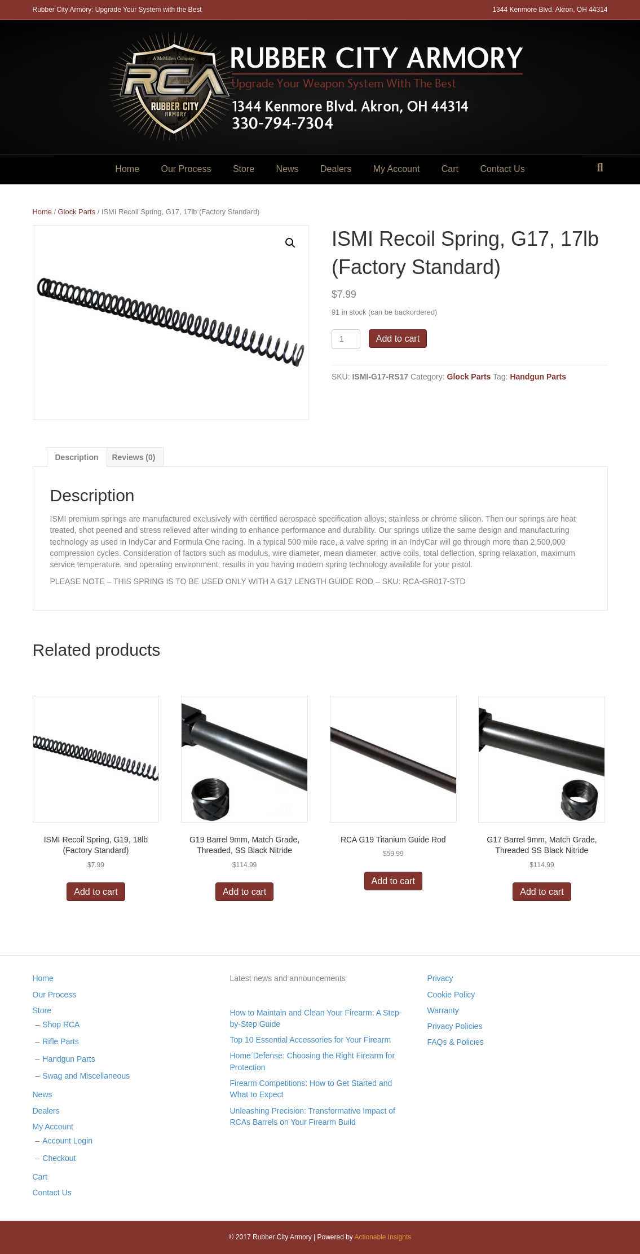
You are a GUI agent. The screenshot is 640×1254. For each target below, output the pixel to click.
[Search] (599, 167)
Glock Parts (77, 211)
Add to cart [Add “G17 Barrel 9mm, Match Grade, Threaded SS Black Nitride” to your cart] (541, 892)
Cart (450, 169)
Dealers (335, 169)
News (287, 169)
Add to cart (398, 338)
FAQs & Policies (455, 1042)
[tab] (77, 457)
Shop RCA (61, 1024)
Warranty (443, 1010)
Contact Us (502, 169)
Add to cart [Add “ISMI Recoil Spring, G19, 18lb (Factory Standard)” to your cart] (95, 892)
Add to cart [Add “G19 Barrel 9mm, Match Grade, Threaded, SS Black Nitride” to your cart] (244, 892)
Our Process (186, 169)
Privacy (440, 978)
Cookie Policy (451, 994)
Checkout (59, 1158)
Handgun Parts (538, 376)
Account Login (67, 1140)
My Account (396, 169)
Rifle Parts (60, 1041)
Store (243, 169)
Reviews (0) (133, 457)
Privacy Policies (455, 1026)
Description (77, 457)
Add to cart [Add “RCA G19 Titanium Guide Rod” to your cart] (393, 881)
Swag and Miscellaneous (86, 1075)
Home (127, 169)
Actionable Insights (383, 1237)
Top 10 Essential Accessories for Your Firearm (310, 1039)
